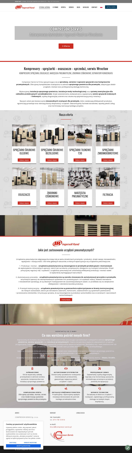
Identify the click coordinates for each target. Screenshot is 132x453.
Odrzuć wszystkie (30, 442)
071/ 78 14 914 (59, 420)
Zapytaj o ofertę (111, 7)
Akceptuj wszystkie (23, 446)
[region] (23, 435)
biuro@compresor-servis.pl (36, 1)
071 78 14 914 (55, 1)
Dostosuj (13, 442)
